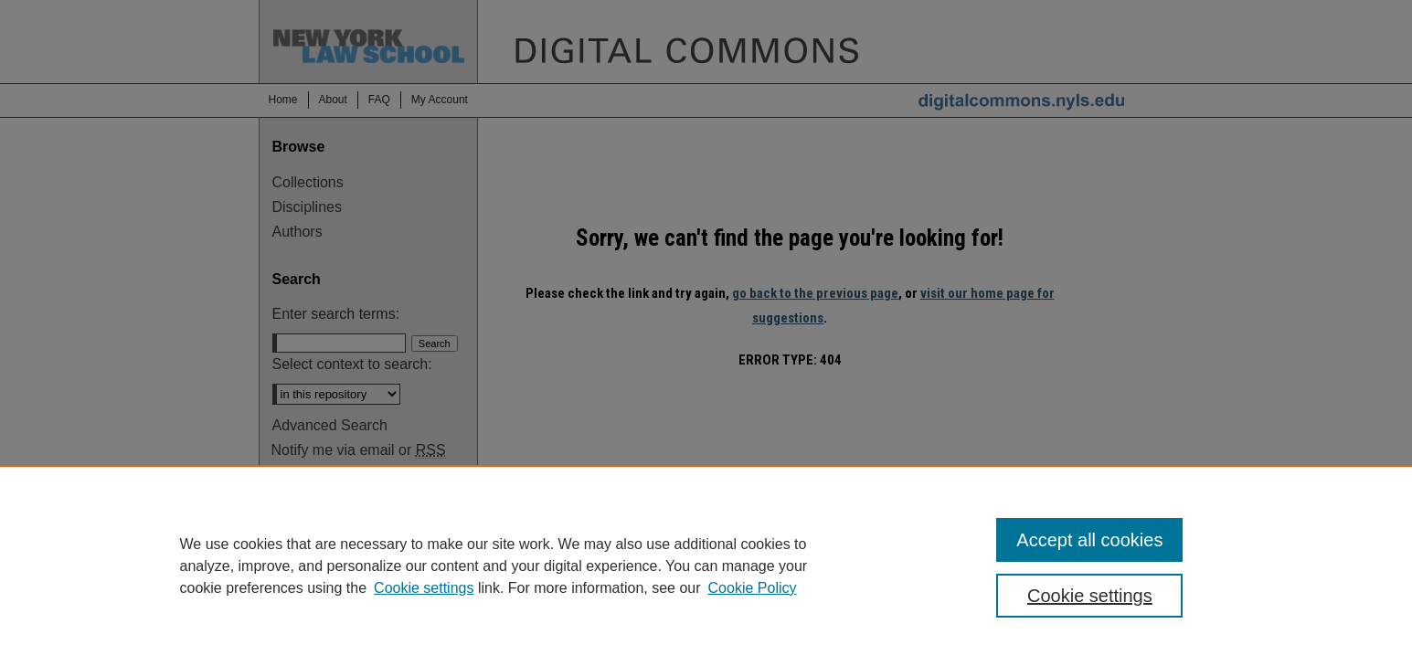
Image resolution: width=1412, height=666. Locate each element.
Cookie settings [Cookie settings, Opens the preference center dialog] (1089, 596)
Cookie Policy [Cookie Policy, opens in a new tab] (752, 588)
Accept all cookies (1089, 540)
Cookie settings (423, 588)
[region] (706, 565)
